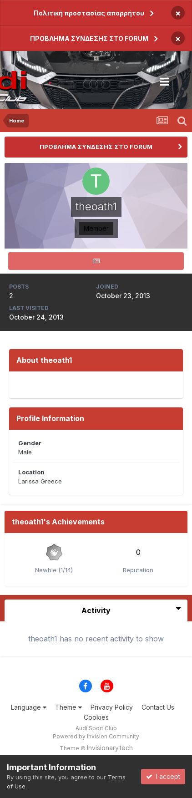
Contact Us (157, 707)
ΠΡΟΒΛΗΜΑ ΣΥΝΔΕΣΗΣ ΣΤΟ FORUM (89, 38)
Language (28, 707)
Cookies (96, 717)
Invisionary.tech (110, 748)
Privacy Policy (112, 707)
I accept (163, 776)
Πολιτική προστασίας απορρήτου (89, 13)
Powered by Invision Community (96, 736)
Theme (68, 707)
